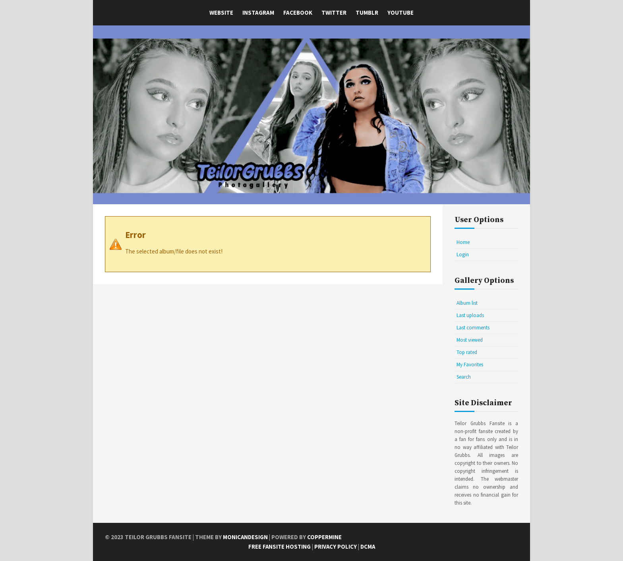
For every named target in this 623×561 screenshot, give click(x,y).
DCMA (368, 546)
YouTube (400, 12)
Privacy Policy (335, 546)
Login (463, 254)
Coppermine (325, 537)
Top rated (467, 352)
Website (221, 12)
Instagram (258, 12)
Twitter (333, 12)
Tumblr (367, 12)
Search (464, 376)
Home (463, 242)
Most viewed (470, 340)
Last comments (473, 327)
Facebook (297, 12)
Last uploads (470, 315)
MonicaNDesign (246, 537)
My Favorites (470, 364)
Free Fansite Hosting (279, 546)
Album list (467, 303)
